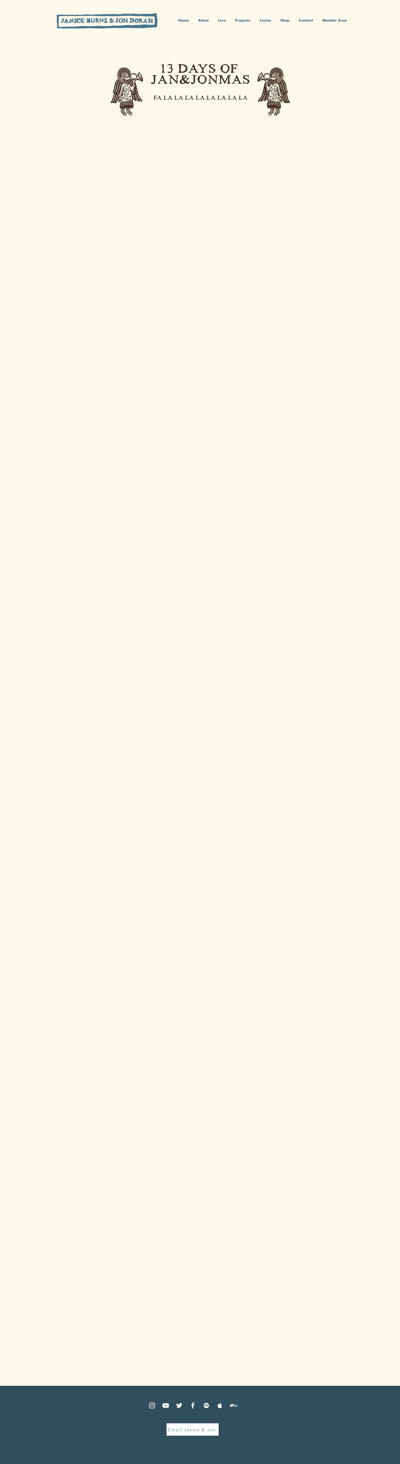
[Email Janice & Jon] (193, 1429)
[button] (242, 20)
